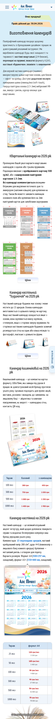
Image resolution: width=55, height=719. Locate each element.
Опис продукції (36, 17)
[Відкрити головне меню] (7, 7)
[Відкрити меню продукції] (52, 359)
